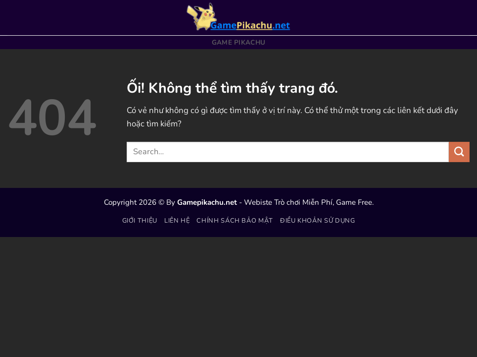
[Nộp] (459, 152)
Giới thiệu (139, 220)
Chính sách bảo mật (234, 220)
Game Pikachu (238, 43)
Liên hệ (177, 220)
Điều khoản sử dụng (317, 220)
